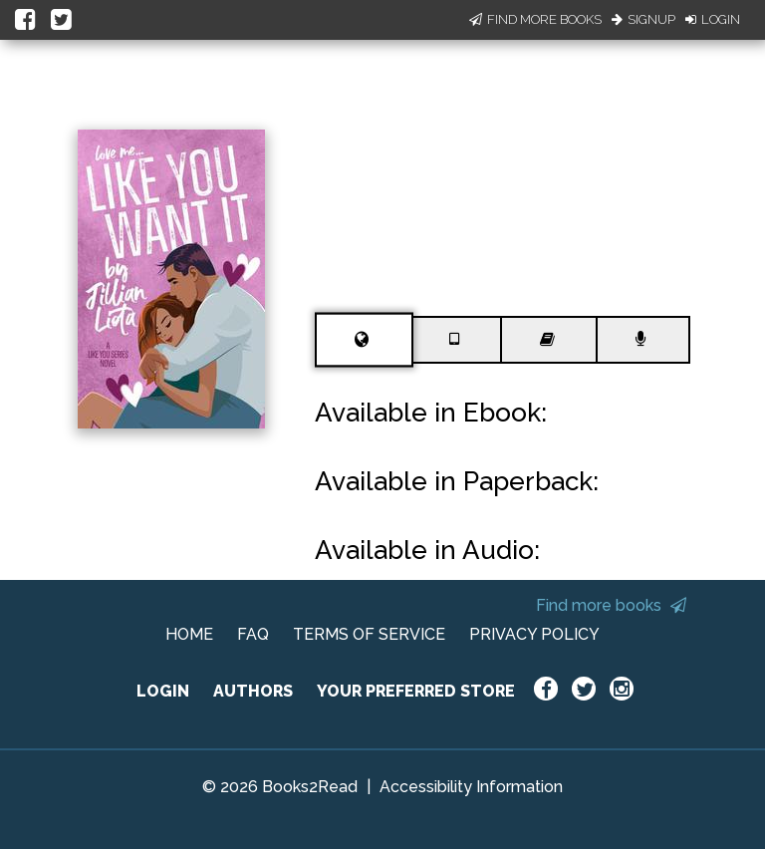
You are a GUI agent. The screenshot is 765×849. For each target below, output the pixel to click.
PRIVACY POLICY (534, 634)
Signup (643, 19)
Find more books (611, 605)
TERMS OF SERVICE (369, 634)
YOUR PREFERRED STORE (416, 691)
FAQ (253, 634)
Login (712, 19)
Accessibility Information (471, 786)
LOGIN (162, 691)
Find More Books (535, 19)
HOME (189, 634)
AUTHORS (253, 691)
